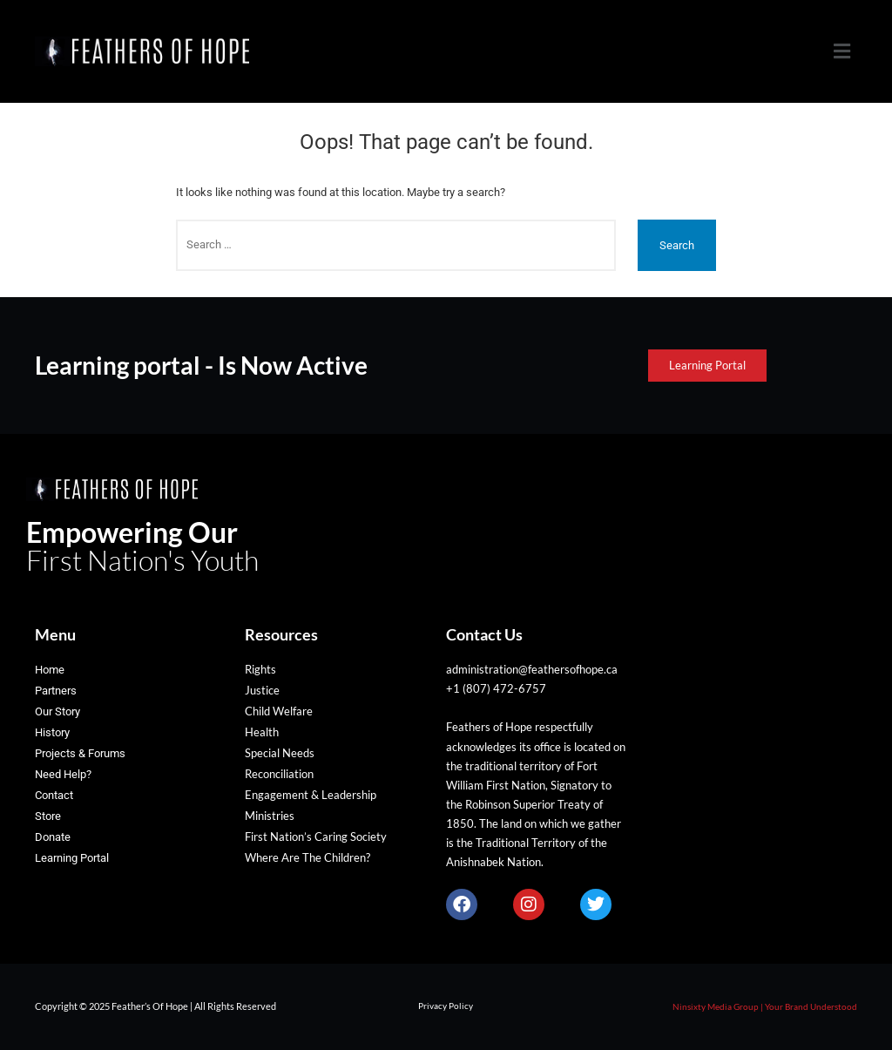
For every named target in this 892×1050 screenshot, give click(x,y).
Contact (54, 795)
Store (48, 816)
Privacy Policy (445, 1005)
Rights (260, 669)
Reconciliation (279, 774)
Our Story (57, 711)
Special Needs (279, 753)
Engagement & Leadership (310, 795)
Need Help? (63, 774)
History (52, 732)
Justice (262, 690)
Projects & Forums (80, 753)
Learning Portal (72, 857)
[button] (842, 51)
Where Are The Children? (307, 857)
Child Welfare (279, 711)
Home (49, 669)
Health (262, 732)
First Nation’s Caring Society (316, 836)
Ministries (269, 816)
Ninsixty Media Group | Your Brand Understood (764, 1006)
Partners (56, 690)
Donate (53, 836)
